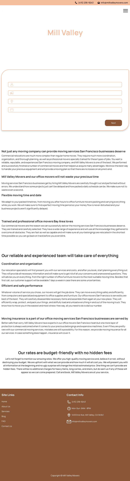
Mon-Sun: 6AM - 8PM (81, 408)
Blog (4, 416)
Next (113, 122)
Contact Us (7, 426)
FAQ (3, 421)
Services (5, 411)
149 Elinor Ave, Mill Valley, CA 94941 (88, 415)
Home (4, 401)
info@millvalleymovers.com (113, 2)
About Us (6, 406)
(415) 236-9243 (84, 2)
